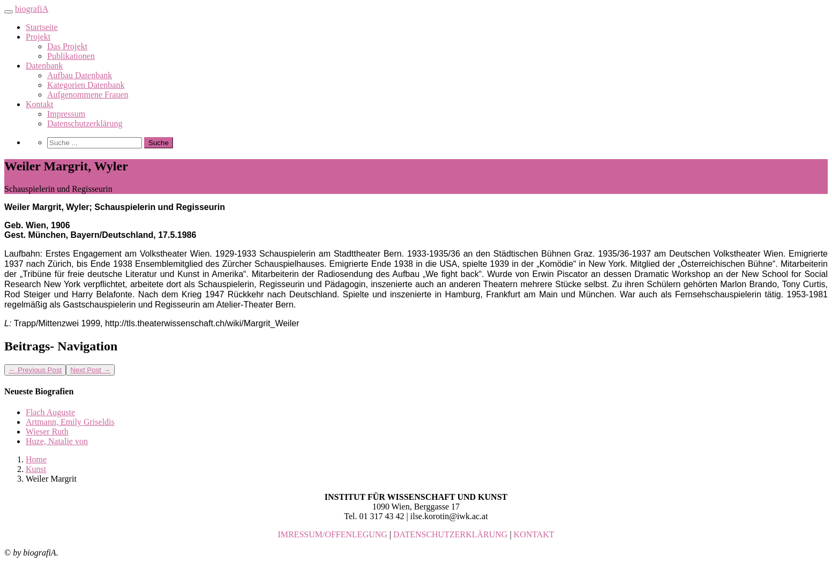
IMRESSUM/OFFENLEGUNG (332, 534)
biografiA (31, 8)
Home (36, 459)
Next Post (90, 370)
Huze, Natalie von (57, 441)
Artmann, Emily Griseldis (70, 421)
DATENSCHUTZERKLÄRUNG (450, 534)
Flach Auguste (50, 412)
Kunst (36, 469)
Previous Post (35, 370)
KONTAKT (534, 534)
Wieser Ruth (47, 431)
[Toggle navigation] (8, 11)
